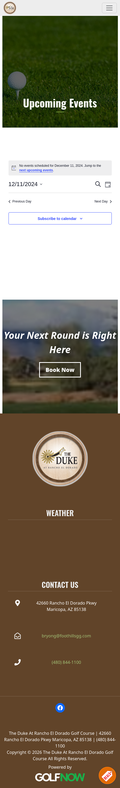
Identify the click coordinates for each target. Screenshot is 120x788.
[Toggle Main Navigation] (109, 8)
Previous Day (20, 201)
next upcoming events (36, 170)
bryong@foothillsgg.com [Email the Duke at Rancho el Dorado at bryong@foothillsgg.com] (66, 636)
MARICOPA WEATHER (60, 542)
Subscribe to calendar (57, 219)
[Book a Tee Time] (60, 369)
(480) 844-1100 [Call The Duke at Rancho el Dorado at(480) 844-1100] (66, 662)
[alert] (60, 167)
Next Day (102, 201)
